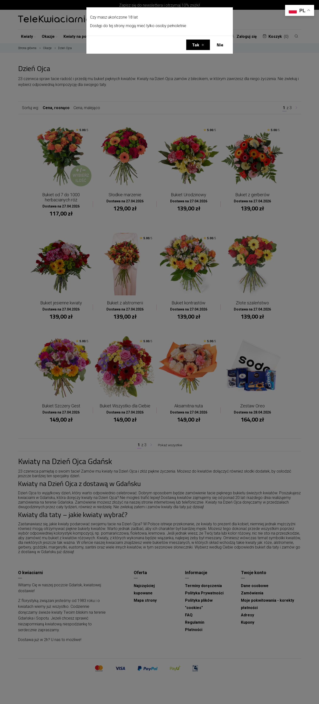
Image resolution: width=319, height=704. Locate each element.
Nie (220, 44)
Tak (195, 44)
